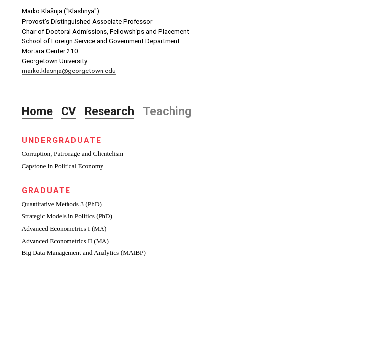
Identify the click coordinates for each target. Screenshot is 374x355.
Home (37, 111)
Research (109, 111)
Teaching (167, 111)
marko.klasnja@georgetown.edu (69, 70)
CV (68, 111)
